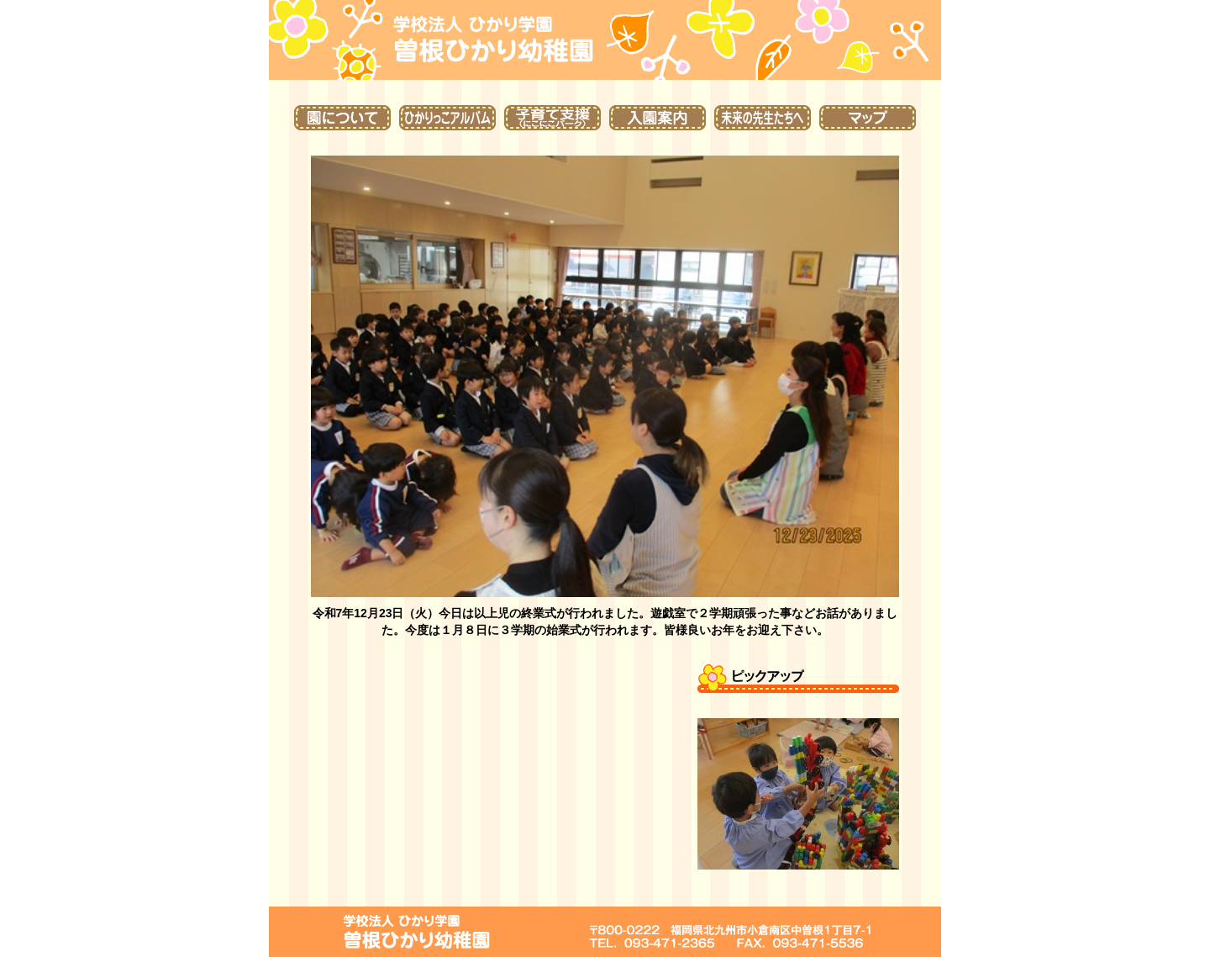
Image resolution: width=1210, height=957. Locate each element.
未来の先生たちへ (762, 117)
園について (342, 117)
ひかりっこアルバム (447, 117)
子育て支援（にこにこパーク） (552, 117)
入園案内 (657, 117)
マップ (867, 117)
